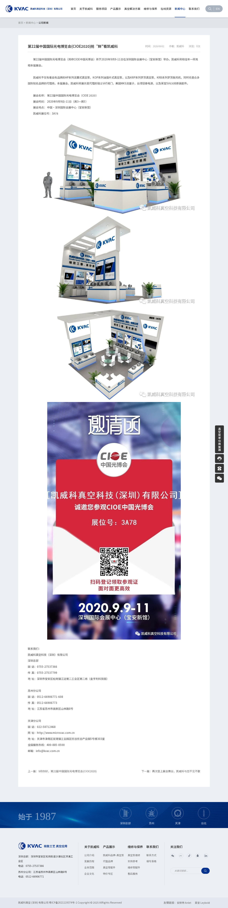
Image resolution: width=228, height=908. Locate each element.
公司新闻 (43, 22)
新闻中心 (31, 22)
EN (218, 8)
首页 (20, 22)
